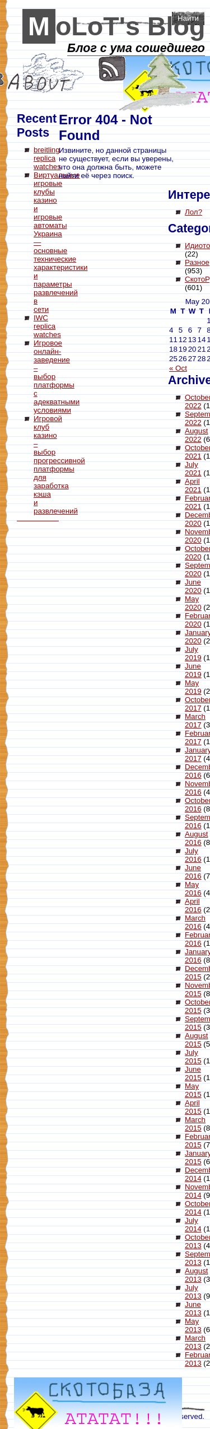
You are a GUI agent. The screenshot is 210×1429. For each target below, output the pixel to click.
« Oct (178, 368)
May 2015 (193, 1090)
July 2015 (193, 1056)
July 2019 (193, 653)
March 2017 (195, 720)
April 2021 (193, 485)
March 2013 (195, 1342)
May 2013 (193, 1325)
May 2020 (193, 603)
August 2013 (196, 1275)
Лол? (193, 212)
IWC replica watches (47, 326)
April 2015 (193, 1107)
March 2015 (195, 1123)
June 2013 (193, 1308)
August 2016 (196, 838)
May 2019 (193, 687)
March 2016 (195, 922)
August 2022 (196, 435)
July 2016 (193, 855)
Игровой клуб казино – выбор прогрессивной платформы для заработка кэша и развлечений (59, 464)
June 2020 (193, 586)
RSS (112, 68)
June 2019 (193, 670)
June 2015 (193, 1073)
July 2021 (193, 468)
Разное (197, 262)
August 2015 (196, 1039)
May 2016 (193, 888)
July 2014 (193, 1224)
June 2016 (193, 871)
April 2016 (193, 905)
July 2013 (193, 1291)
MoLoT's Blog (117, 26)
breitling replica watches (47, 158)
